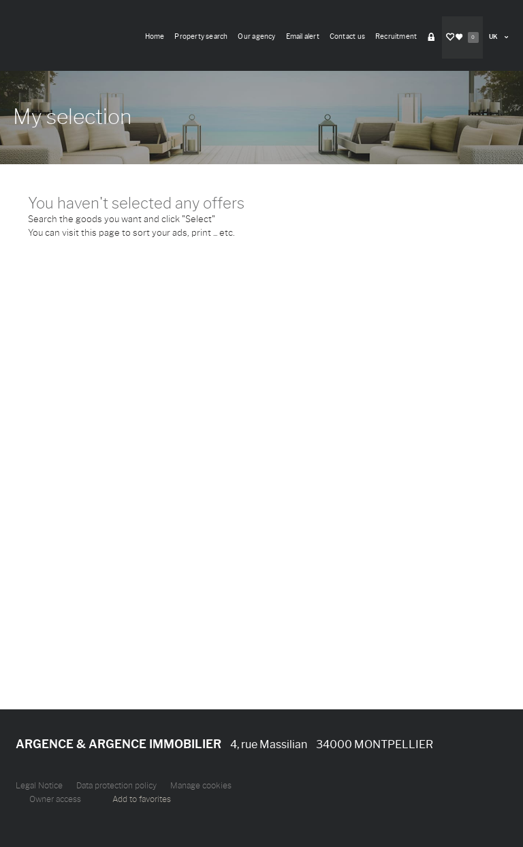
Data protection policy (116, 785)
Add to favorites (141, 799)
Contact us (347, 36)
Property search (200, 36)
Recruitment (396, 36)
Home (155, 36)
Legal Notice (39, 785)
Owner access (55, 799)
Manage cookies (201, 785)
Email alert (302, 36)
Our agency (256, 36)
